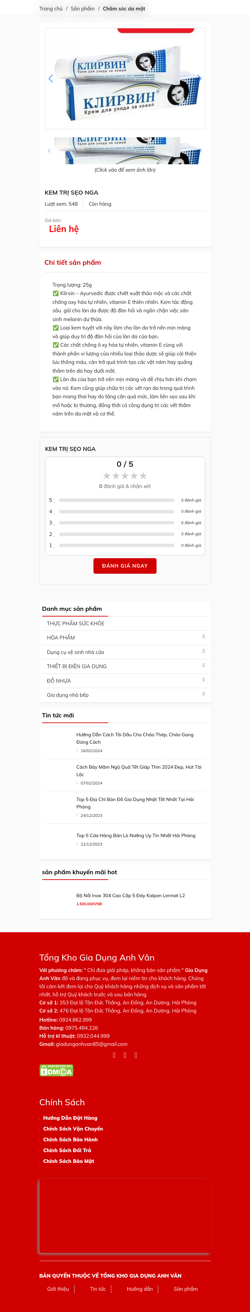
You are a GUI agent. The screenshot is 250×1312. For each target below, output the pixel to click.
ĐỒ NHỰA (59, 681)
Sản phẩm (83, 8)
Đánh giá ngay (125, 566)
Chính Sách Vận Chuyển (73, 1128)
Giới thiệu (58, 1289)
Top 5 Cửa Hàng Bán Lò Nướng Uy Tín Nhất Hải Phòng (136, 835)
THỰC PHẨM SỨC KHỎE (76, 623)
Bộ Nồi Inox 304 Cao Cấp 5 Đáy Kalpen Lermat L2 (131, 895)
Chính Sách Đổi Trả (67, 1150)
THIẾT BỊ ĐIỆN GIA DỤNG (77, 666)
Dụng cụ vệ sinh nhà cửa (75, 652)
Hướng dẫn (140, 1289)
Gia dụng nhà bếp (68, 695)
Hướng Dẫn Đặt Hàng (70, 1118)
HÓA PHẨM (61, 637)
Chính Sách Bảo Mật (68, 1161)
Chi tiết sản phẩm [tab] (73, 262)
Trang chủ (51, 8)
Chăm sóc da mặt (124, 8)
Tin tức (98, 1289)
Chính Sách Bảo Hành (70, 1139)
